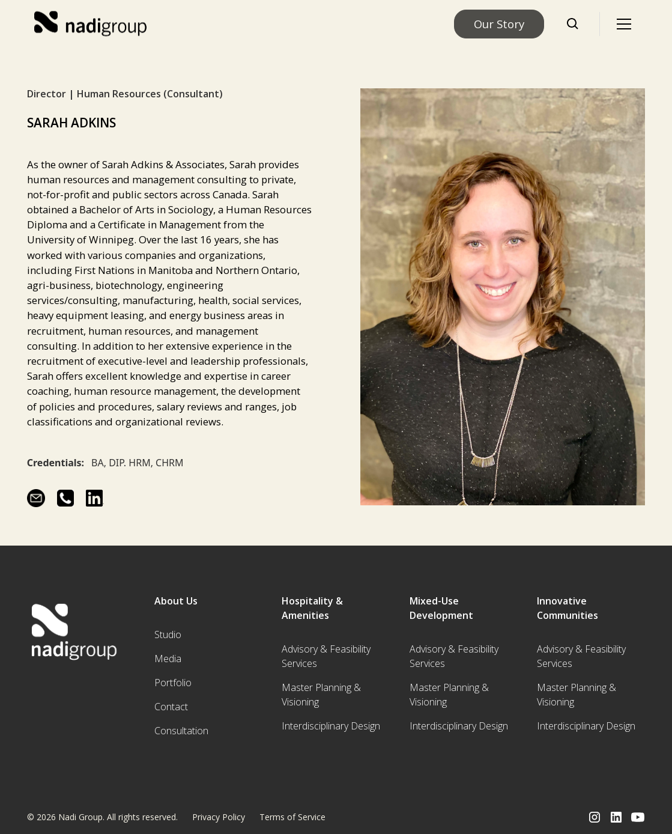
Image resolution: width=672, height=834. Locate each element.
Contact (171, 706)
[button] (624, 24)
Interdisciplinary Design (331, 725)
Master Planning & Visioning (321, 694)
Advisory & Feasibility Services (326, 656)
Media (167, 658)
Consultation (181, 730)
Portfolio (173, 682)
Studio (167, 634)
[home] (92, 24)
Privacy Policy (218, 817)
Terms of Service (292, 817)
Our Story (499, 23)
